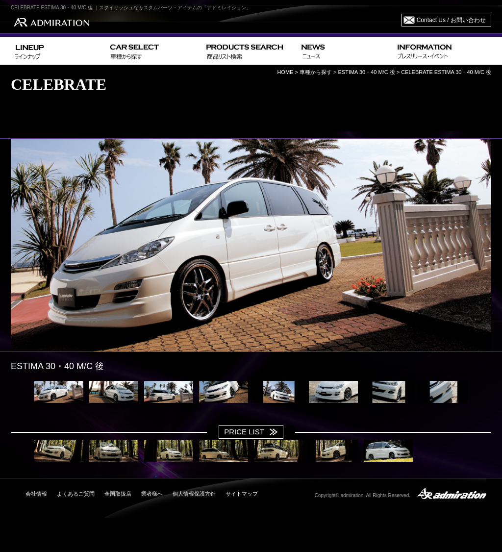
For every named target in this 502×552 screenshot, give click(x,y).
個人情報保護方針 (194, 494)
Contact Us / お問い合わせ (451, 20)
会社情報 (36, 494)
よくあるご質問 (76, 494)
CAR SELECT (154, 51)
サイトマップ (242, 494)
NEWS (345, 51)
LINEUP (58, 51)
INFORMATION (442, 51)
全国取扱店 (117, 494)
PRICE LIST (244, 431)
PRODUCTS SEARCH (250, 51)
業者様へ (152, 494)
